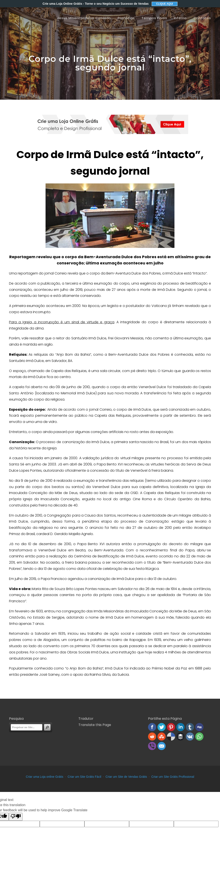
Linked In (180, 727)
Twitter (161, 727)
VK (190, 736)
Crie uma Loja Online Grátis (96, 3)
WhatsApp (199, 736)
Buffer (180, 736)
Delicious (171, 736)
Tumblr (190, 727)
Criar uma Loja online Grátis (44, 776)
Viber (152, 746)
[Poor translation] (16, 817)
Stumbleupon (161, 736)
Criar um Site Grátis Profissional (172, 776)
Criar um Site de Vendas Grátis (126, 776)
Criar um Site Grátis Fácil (84, 776)
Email (161, 746)
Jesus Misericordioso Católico (84, 18)
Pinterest (171, 727)
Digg (199, 727)
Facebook (152, 727)
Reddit (152, 736)
